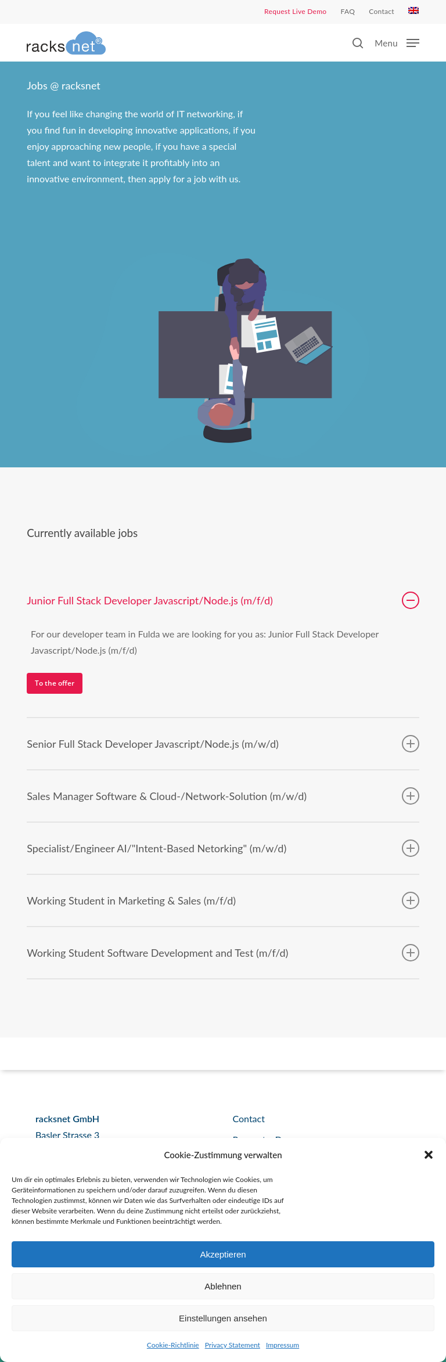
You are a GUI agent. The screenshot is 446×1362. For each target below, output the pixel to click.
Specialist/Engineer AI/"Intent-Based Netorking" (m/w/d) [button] (223, 848)
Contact (248, 1118)
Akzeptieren (223, 1254)
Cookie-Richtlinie (173, 1345)
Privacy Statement (232, 1345)
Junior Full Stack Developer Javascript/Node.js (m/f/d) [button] (223, 600)
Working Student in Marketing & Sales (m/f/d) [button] (223, 900)
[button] (428, 1155)
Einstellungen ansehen (223, 1318)
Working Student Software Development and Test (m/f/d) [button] (223, 952)
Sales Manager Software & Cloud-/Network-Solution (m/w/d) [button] (223, 796)
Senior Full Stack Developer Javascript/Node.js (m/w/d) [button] (223, 743)
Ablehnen (222, 1286)
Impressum (282, 1345)
